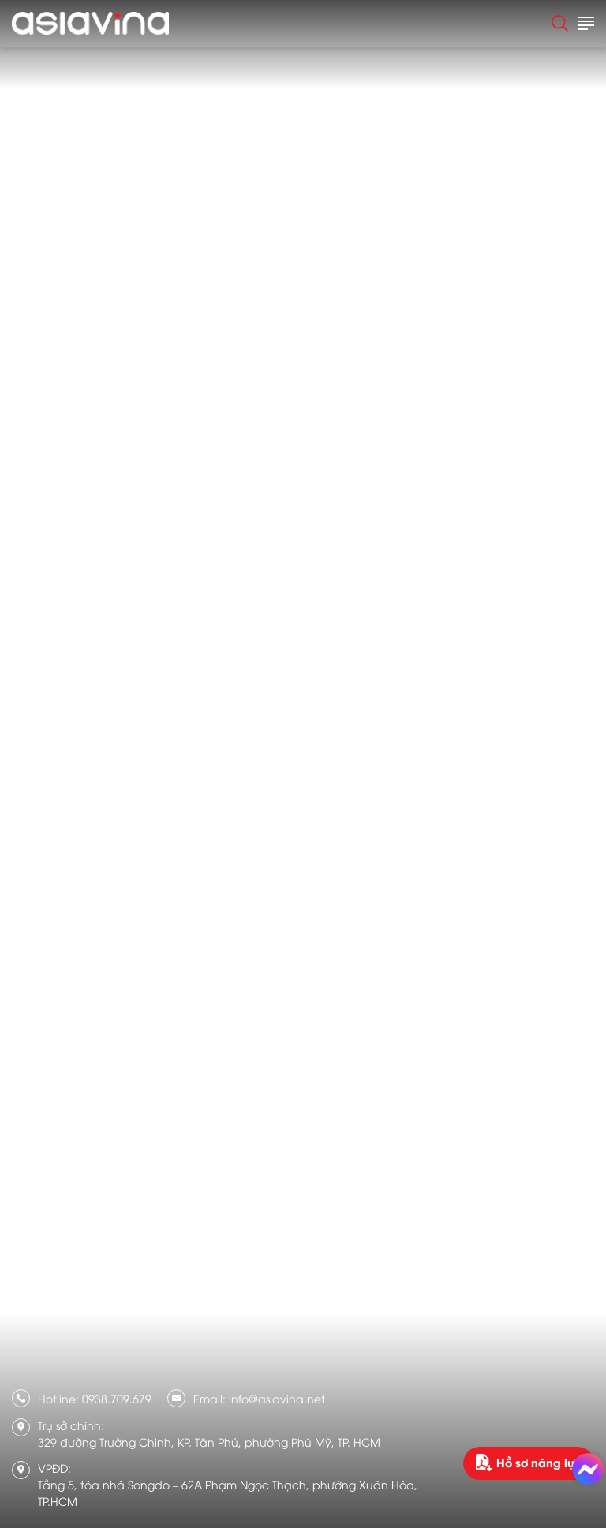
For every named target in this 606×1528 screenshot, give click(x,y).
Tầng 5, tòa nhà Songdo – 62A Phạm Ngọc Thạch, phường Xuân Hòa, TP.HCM (227, 1492)
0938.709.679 (117, 1398)
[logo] (90, 23)
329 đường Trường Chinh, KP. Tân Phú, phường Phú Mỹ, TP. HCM (209, 1441)
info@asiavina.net (277, 1398)
